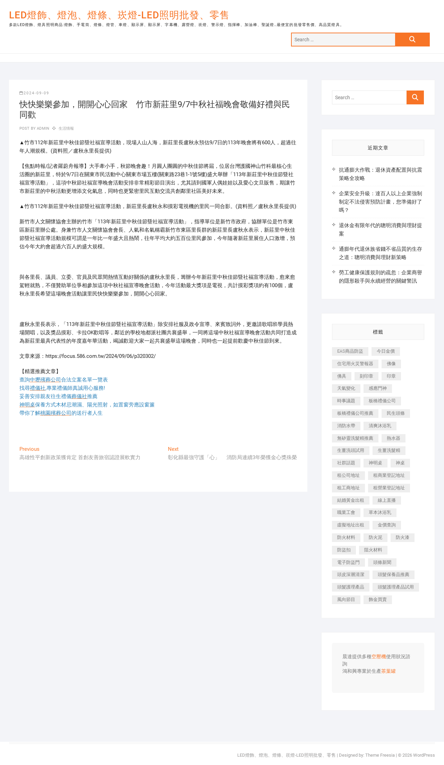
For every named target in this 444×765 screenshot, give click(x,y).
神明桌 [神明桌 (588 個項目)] (375, 462)
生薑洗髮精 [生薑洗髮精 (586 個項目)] (389, 450)
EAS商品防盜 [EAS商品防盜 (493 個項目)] (350, 351)
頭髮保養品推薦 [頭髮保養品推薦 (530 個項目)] (393, 574)
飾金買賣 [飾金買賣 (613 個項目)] (378, 599)
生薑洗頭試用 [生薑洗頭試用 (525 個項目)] (350, 450)
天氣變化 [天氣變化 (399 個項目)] (346, 388)
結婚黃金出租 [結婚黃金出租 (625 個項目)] (350, 500)
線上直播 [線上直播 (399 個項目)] (387, 500)
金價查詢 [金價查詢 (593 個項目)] (387, 524)
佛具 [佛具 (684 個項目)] (341, 376)
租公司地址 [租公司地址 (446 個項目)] (348, 475)
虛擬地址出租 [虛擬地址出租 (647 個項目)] (350, 524)
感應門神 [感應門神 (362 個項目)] (378, 388)
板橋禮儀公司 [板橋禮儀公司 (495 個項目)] (382, 400)
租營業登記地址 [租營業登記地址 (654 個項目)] (389, 487)
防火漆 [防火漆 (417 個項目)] (402, 537)
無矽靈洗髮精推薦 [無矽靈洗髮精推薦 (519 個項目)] (355, 438)
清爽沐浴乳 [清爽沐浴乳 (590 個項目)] (380, 425)
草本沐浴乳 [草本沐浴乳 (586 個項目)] (380, 512)
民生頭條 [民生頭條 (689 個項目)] (396, 413)
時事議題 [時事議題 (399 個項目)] (346, 400)
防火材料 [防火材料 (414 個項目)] (346, 537)
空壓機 (379, 657)
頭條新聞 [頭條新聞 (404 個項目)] (382, 562)
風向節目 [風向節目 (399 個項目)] (346, 599)
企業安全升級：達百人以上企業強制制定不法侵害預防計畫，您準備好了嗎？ (380, 201)
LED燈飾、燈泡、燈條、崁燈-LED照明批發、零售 (119, 15)
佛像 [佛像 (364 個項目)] (391, 363)
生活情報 (66, 128)
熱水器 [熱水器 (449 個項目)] (393, 438)
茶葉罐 (388, 671)
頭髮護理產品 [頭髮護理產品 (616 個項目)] (350, 587)
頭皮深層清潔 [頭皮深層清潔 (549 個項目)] (350, 574)
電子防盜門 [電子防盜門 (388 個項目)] (348, 562)
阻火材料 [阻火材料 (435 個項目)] (373, 549)
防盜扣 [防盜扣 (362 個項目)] (344, 549)
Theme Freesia (380, 755)
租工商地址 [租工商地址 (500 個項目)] (348, 487)
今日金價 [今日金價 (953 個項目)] (386, 351)
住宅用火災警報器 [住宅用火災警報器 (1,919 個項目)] (355, 363)
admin (42, 128)
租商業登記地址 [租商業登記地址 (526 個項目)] (389, 475)
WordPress (424, 755)
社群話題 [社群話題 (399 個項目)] (346, 462)
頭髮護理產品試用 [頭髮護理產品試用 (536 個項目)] (396, 587)
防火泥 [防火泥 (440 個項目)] (375, 537)
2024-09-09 (34, 93)
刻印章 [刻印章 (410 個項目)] (366, 376)
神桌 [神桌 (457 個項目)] (400, 462)
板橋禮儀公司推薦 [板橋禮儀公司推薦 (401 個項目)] (355, 413)
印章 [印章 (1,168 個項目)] (391, 376)
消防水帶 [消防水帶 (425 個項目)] (346, 425)
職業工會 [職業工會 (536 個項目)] (346, 512)
